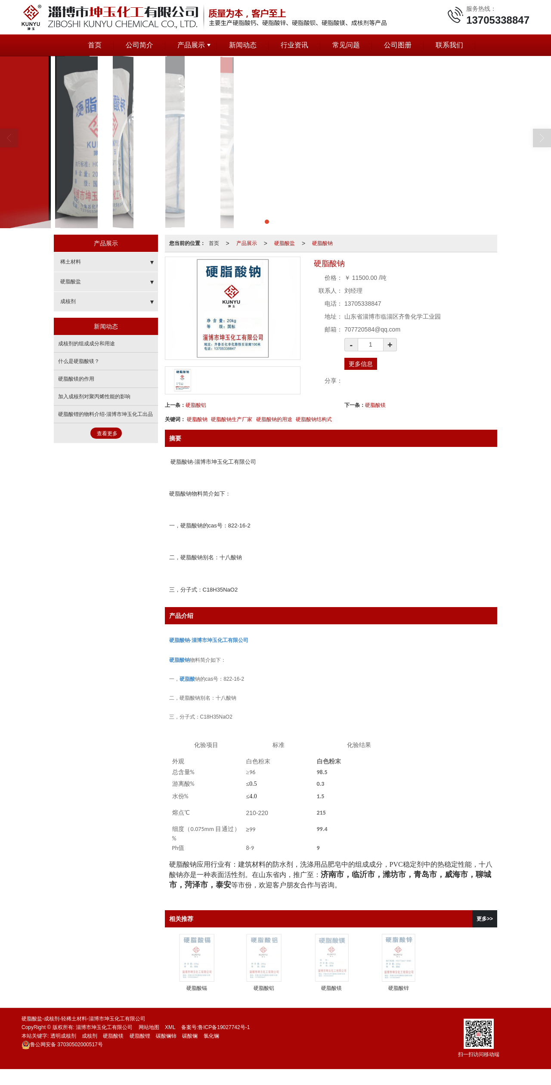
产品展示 (191, 45)
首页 (95, 45)
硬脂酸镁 (375, 405)
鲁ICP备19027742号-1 (224, 1027)
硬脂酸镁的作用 (76, 379)
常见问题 (346, 45)
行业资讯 (294, 45)
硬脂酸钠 (322, 243)
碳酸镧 (190, 1036)
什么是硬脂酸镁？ (78, 361)
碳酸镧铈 (166, 1036)
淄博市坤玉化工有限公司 (104, 1027)
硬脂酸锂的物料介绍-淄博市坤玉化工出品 (105, 414)
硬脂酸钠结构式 (314, 419)
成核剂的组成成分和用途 (86, 344)
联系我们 (449, 45)
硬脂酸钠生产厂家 (231, 419)
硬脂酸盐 (284, 243)
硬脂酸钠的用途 (274, 419)
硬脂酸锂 (140, 1036)
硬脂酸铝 (196, 405)
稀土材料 (70, 262)
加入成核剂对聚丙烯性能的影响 (94, 397)
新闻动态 (243, 45)
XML (170, 1027)
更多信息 (361, 363)
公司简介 (139, 45)
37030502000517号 (62, 1045)
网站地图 (149, 1027)
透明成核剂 (63, 1036)
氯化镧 (211, 1036)
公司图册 (398, 45)
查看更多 (107, 434)
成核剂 (68, 301)
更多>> (485, 919)
